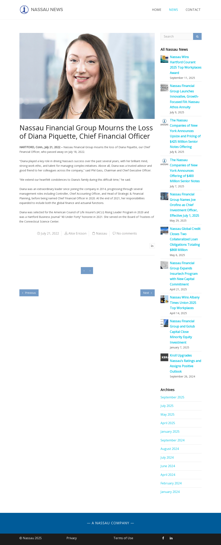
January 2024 (170, 492)
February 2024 (171, 483)
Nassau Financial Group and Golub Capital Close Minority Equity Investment (182, 332)
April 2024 (168, 475)
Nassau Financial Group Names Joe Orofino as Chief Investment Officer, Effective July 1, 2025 (184, 205)
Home (156, 10)
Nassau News (41, 9)
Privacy (71, 538)
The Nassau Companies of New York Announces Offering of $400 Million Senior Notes (185, 170)
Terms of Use (123, 538)
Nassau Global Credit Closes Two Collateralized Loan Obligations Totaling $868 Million (185, 239)
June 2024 (168, 466)
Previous (29, 293)
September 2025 (172, 397)
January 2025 (170, 431)
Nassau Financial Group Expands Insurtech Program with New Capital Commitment (184, 273)
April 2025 (168, 423)
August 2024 (170, 449)
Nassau (101, 233)
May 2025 (167, 414)
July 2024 (167, 457)
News (173, 10)
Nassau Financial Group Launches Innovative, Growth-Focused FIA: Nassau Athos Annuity (184, 96)
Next (147, 293)
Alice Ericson (77, 233)
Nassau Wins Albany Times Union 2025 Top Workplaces (184, 302)
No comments (127, 233)
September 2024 (172, 440)
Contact (193, 10)
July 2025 (167, 406)
